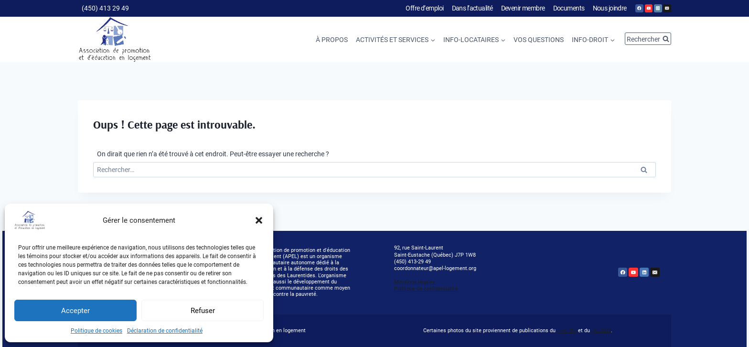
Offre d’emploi (424, 8)
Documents (569, 8)
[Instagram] (658, 8)
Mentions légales (414, 282)
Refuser (203, 310)
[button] (259, 220)
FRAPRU (567, 330)
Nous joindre (610, 8)
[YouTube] (649, 8)
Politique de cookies (96, 330)
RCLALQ (601, 330)
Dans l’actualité (472, 8)
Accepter (75, 310)
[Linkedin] (644, 272)
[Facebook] (639, 8)
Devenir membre (523, 8)
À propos (332, 39)
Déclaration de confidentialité (165, 330)
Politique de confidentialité (426, 289)
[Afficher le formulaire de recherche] (648, 39)
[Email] (667, 8)
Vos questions (539, 39)
